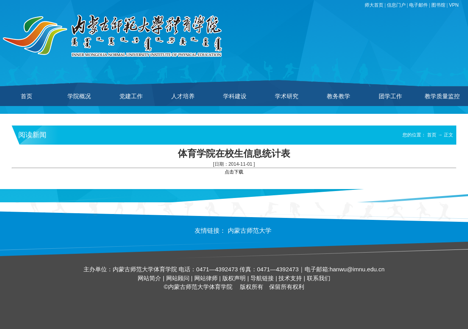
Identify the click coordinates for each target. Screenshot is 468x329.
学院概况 (79, 96)
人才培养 (183, 96)
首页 (26, 96)
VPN (454, 5)
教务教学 (338, 96)
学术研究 (286, 96)
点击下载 (234, 172)
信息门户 (396, 5)
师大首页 (374, 5)
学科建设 (234, 96)
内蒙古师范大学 (249, 230)
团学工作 (390, 96)
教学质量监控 (442, 96)
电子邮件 (418, 5)
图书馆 (438, 5)
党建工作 (131, 96)
